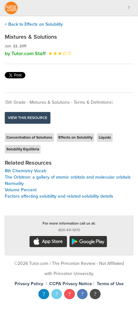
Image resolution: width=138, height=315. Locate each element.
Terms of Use (110, 283)
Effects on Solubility (75, 137)
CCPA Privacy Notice (70, 283)
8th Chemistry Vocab (25, 171)
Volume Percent (20, 190)
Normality (14, 183)
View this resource (27, 117)
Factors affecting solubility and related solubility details (59, 196)
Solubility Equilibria (22, 149)
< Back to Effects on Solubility (34, 24)
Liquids (105, 137)
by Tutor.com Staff (25, 53)
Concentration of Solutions (29, 137)
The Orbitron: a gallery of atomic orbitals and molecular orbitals (68, 177)
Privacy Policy (29, 283)
